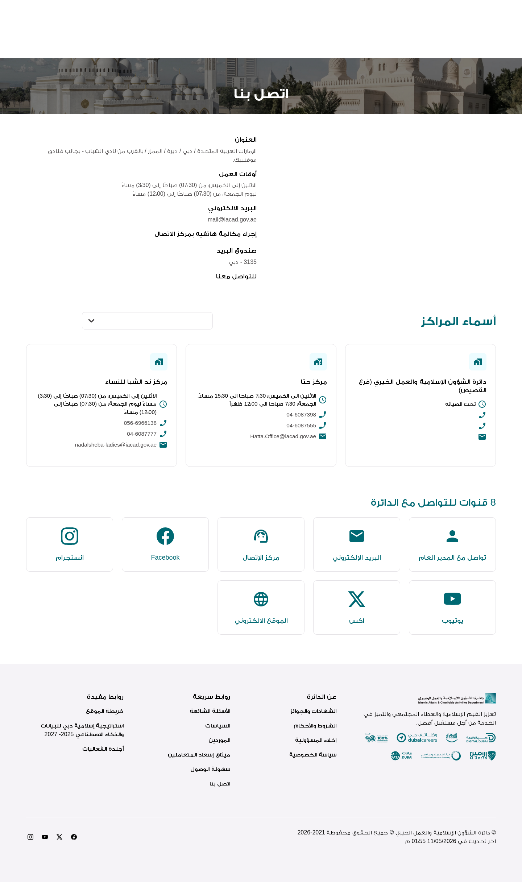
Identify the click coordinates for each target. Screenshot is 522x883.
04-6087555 (300, 426)
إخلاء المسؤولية (315, 741)
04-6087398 (300, 416)
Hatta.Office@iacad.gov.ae (281, 437)
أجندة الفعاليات (103, 750)
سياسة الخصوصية (312, 756)
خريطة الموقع (105, 712)
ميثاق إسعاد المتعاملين (199, 756)
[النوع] (147, 320)
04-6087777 (141, 435)
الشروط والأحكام (315, 727)
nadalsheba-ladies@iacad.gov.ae (114, 446)
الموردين (219, 741)
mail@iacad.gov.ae (232, 219)
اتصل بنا (220, 785)
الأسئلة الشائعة (210, 712)
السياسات (217, 727)
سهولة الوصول (210, 770)
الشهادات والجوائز (313, 712)
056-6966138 (140, 424)
